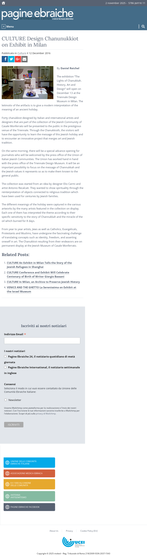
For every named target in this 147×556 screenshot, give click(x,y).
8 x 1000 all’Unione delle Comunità (20, 484)
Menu (10, 26)
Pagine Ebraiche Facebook (24, 507)
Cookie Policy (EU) (89, 530)
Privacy (69, 530)
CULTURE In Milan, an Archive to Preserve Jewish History (43, 281)
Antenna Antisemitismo (18, 496)
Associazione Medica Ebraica (26, 473)
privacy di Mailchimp (46, 413)
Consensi (10, 384)
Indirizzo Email (15, 334)
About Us (54, 530)
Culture (22, 53)
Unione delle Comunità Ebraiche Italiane (23, 462)
